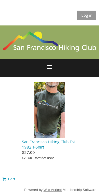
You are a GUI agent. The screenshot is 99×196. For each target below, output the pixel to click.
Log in (86, 15)
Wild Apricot (53, 190)
